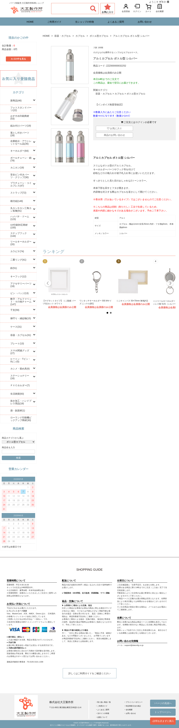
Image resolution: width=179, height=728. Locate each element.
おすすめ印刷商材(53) (19, 117)
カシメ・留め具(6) (20, 368)
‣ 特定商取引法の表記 (133, 706)
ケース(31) (16, 326)
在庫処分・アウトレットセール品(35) (20, 142)
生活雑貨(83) (17, 393)
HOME (30, 21)
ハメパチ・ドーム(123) (19, 217)
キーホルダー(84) (19, 150)
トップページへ (163, 712)
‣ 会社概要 (128, 710)
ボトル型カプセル (99, 36)
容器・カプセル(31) (20, 335)
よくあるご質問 (116, 21)
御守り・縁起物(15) (20, 318)
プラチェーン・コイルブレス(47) (20, 184)
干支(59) (14, 310)
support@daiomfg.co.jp (133, 645)
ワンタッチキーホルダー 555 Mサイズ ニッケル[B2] (95, 302)
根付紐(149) (16, 201)
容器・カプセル (62, 36)
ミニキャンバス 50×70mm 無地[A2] (132, 301)
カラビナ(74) (17, 251)
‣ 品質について (101, 717)
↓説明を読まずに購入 (163, 721)
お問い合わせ (145, 21)
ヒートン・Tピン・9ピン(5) (20, 360)
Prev (48, 283)
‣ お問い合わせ (130, 713)
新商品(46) (16, 100)
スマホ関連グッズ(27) (19, 352)
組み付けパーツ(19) (20, 125)
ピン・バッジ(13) (19, 293)
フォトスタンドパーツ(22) (20, 109)
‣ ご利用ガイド (101, 706)
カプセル (80, 36)
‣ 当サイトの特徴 (102, 713)
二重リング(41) (18, 259)
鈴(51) (13, 268)
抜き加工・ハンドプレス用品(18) (20, 402)
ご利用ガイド (54, 21)
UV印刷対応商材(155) (19, 226)
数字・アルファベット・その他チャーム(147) (20, 302)
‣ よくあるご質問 (102, 710)
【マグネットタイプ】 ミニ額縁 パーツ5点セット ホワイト (59, 302)
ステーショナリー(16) (19, 377)
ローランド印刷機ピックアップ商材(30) (20, 419)
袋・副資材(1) (17, 410)
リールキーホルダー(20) (20, 243)
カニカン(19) (17, 167)
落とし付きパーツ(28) (19, 134)
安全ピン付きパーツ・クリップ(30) (19, 176)
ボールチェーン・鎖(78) (20, 159)
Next (170, 283)
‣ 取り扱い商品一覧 (103, 702)
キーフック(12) (18, 276)
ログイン (140, 122)
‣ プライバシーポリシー (134, 702)
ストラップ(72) (18, 192)
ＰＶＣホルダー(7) (20, 385)
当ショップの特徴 (84, 21)
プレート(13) (17, 343)
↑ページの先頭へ (163, 703)
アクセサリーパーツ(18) (20, 285)
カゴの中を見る (18, 59)
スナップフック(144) (18, 234)
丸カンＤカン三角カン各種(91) (20, 209)
